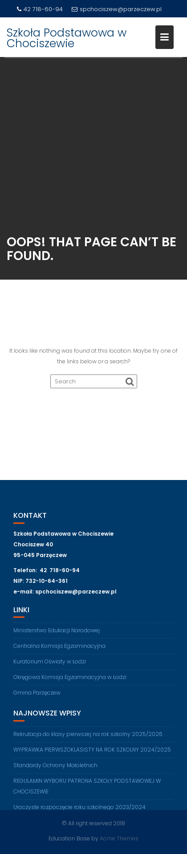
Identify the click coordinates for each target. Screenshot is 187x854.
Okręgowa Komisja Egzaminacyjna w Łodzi (69, 679)
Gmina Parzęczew (37, 695)
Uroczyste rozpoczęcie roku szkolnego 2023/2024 (79, 809)
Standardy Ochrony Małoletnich (55, 767)
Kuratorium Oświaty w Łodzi (49, 664)
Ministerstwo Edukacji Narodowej (56, 633)
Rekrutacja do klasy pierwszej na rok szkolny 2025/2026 (88, 736)
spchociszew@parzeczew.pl (117, 9)
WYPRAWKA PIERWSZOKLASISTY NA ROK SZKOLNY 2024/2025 (92, 752)
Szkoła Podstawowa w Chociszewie (66, 38)
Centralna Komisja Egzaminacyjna (59, 648)
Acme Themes (119, 838)
